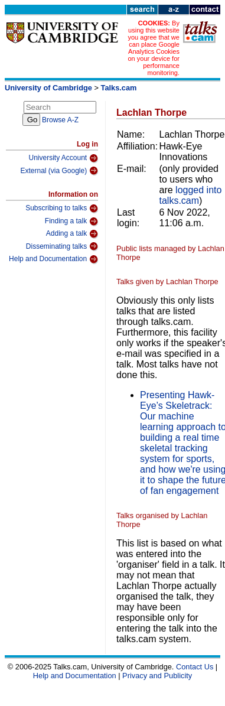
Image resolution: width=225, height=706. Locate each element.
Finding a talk (71, 221)
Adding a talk (72, 234)
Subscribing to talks (61, 208)
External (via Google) (59, 170)
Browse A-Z (60, 120)
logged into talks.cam (190, 195)
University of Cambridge (48, 87)
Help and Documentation (53, 259)
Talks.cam (119, 87)
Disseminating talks (62, 246)
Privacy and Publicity (157, 675)
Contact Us (194, 666)
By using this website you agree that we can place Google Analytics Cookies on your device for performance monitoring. (153, 47)
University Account (63, 158)
